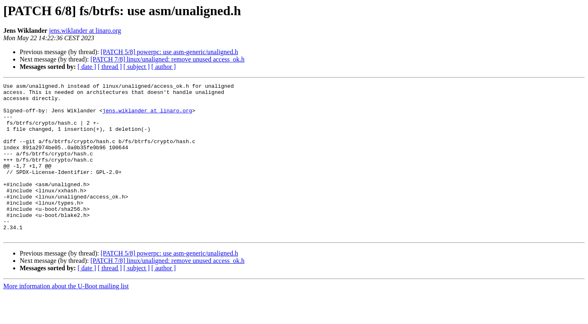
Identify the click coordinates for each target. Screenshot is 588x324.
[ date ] (87, 66)
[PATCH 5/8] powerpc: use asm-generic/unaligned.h (169, 51)
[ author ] (163, 66)
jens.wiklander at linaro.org (85, 30)
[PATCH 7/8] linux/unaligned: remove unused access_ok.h (167, 59)
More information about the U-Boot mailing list (66, 316)
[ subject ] (137, 66)
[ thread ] (110, 66)
